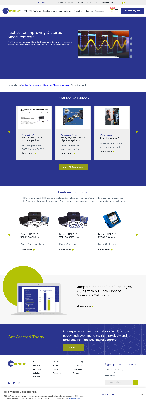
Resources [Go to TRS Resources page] (57, 373)
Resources (99, 11)
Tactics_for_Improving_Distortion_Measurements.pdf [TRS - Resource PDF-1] (45, 85)
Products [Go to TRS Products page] (36, 362)
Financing (78, 11)
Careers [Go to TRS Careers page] (76, 373)
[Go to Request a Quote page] (132, 11)
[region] (73, 394)
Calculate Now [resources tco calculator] (83, 306)
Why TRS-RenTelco (32, 11)
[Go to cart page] (117, 10)
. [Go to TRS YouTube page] (19, 383)
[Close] (142, 394)
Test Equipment (50, 11)
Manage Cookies (108, 394)
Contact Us (92, 2)
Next (137, 131)
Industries (88, 11)
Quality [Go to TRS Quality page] (56, 369)
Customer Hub (107, 2)
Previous (9, 131)
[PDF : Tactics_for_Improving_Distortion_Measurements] (73, 85)
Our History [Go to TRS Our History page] (77, 369)
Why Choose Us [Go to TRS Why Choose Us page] (59, 362)
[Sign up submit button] (135, 382)
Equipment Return (65, 2)
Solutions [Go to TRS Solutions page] (36, 373)
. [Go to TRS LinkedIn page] (14, 383)
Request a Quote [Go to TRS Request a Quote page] (79, 362)
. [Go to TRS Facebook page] (9, 383)
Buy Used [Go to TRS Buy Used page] (37, 369)
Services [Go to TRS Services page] (36, 377)
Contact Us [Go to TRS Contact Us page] (77, 365)
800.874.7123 (43, 2)
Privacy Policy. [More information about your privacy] (74, 398)
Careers (80, 2)
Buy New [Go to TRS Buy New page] (36, 365)
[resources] (73, 167)
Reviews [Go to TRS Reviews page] (56, 365)
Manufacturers (65, 11)
